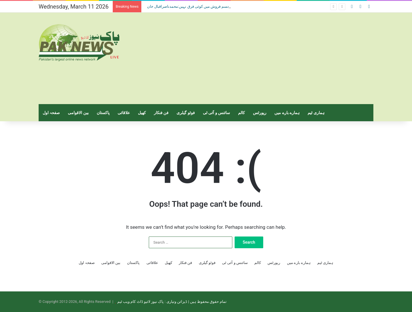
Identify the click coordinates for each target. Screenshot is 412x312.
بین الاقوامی (78, 112)
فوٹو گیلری (186, 112)
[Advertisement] (263, 58)
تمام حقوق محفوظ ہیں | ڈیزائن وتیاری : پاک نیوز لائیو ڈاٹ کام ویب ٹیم (172, 301)
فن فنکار (161, 112)
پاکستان (103, 112)
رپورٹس (259, 112)
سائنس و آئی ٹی (216, 112)
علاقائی (124, 112)
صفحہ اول (51, 112)
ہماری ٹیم (316, 112)
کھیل (142, 112)
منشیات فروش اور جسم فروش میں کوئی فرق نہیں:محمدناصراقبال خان (202, 6)
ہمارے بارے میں (287, 112)
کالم (241, 112)
